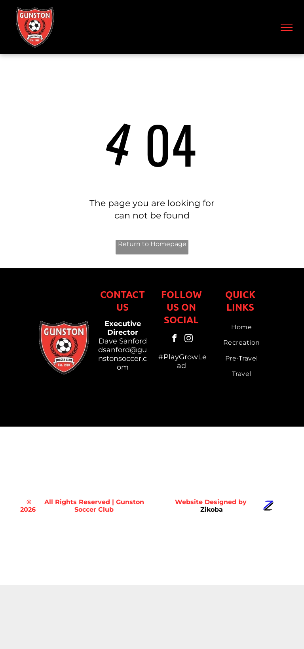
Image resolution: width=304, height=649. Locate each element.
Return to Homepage (152, 244)
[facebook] (174, 339)
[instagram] (188, 339)
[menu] (286, 27)
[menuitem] (241, 327)
